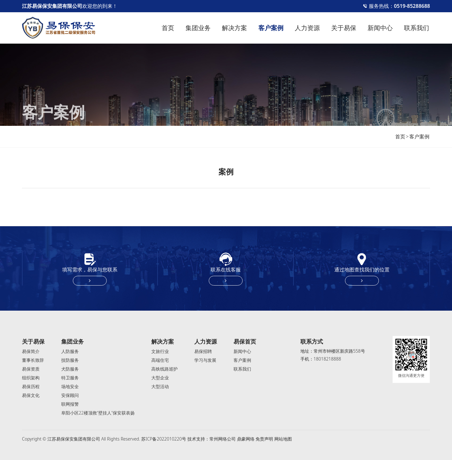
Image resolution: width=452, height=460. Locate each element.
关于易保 (343, 28)
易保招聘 (203, 351)
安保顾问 (70, 395)
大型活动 (160, 386)
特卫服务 (70, 378)
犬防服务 (70, 369)
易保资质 (31, 369)
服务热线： (396, 6)
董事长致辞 (33, 360)
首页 (168, 28)
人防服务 (70, 351)
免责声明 (264, 439)
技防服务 (70, 360)
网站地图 (283, 439)
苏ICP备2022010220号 (163, 439)
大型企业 (160, 378)
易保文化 (31, 395)
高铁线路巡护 (164, 369)
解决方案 (234, 28)
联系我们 (416, 28)
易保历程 (31, 386)
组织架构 (31, 378)
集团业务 (198, 28)
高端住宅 (160, 360)
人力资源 (307, 28)
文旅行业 (160, 351)
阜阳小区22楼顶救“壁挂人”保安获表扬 (98, 413)
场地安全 (70, 386)
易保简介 (31, 351)
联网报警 (70, 404)
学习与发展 (205, 360)
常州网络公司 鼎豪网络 (232, 439)
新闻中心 (380, 28)
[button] (426, 199)
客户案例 (270, 28)
